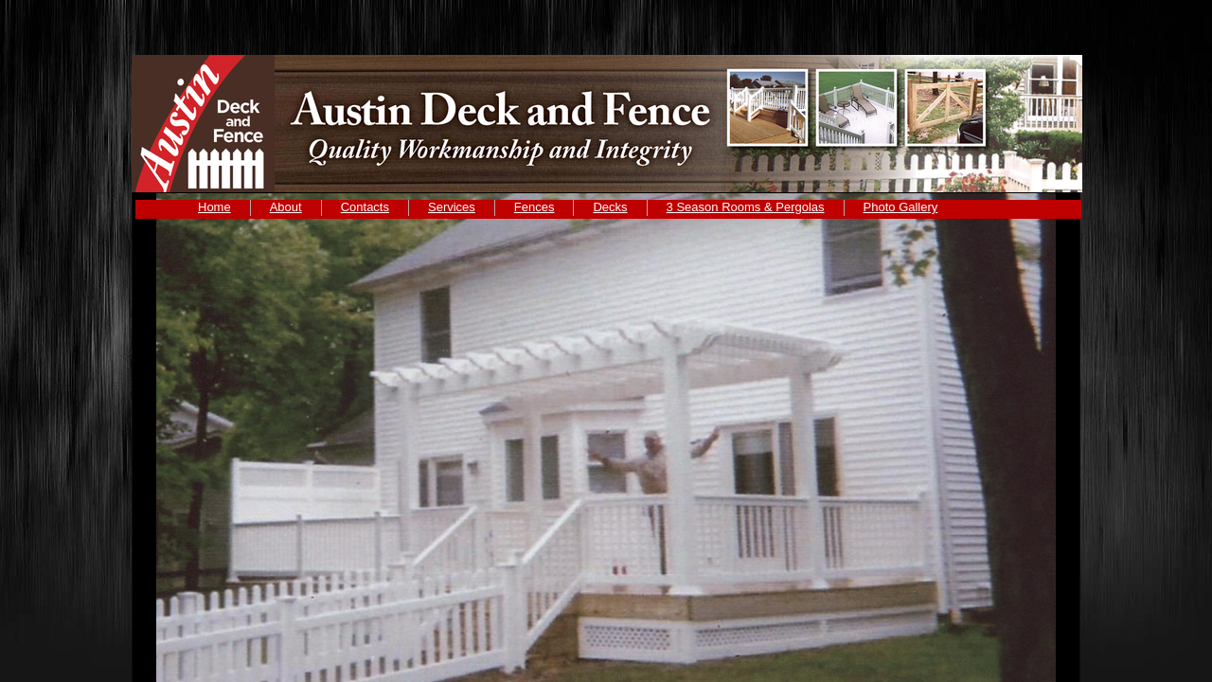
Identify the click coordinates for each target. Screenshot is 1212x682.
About (286, 207)
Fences (534, 207)
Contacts (365, 207)
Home (214, 207)
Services (451, 207)
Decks (610, 207)
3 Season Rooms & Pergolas (746, 207)
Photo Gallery (901, 207)
